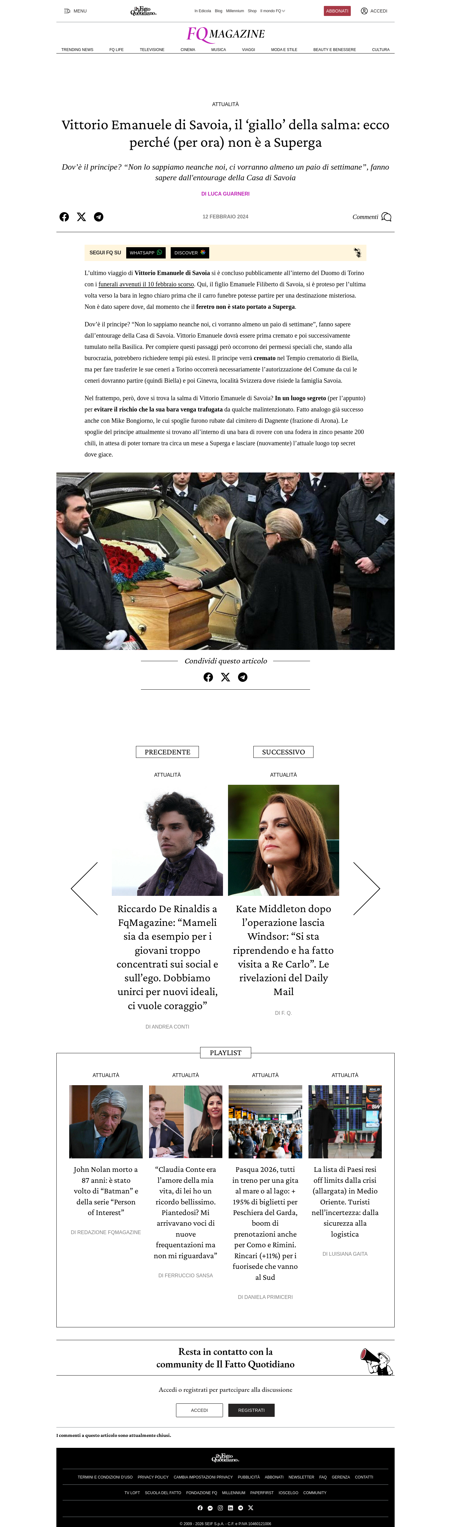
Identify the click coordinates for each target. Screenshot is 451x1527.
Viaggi (248, 50)
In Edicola (202, 11)
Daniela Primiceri (268, 1294)
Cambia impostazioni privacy (203, 1474)
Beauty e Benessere (335, 50)
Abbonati (337, 10)
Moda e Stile (284, 50)
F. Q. (287, 1011)
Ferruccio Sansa (189, 1273)
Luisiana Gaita (348, 1251)
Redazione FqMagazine (109, 1230)
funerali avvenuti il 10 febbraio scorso (146, 284)
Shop (252, 11)
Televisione (152, 50)
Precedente (167, 751)
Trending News (77, 50)
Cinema (188, 50)
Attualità (225, 104)
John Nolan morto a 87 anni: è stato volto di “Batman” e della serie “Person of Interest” (106, 1189)
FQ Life (117, 50)
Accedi (199, 1407)
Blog (218, 11)
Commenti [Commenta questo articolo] (372, 217)
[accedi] (374, 11)
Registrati (251, 1407)
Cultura (381, 50)
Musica (218, 50)
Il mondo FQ (273, 10)
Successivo (283, 751)
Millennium (235, 11)
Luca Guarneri (229, 194)
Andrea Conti (170, 1025)
